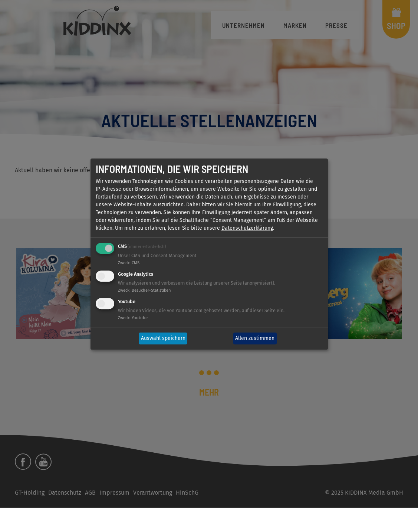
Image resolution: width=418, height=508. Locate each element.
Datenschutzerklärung (247, 228)
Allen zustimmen (254, 338)
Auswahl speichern (163, 338)
